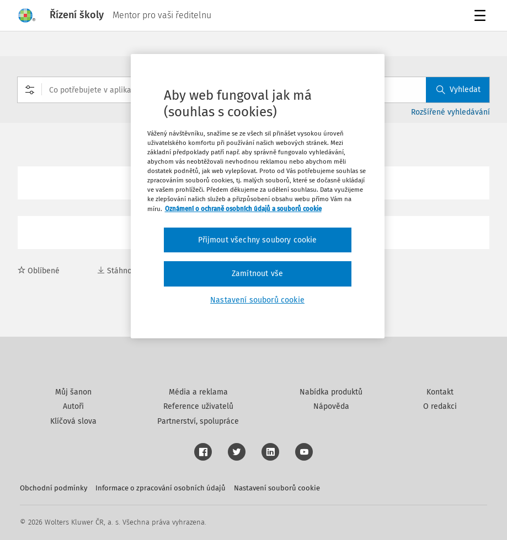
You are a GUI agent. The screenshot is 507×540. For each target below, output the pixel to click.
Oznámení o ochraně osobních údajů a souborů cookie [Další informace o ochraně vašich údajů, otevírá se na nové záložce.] (243, 209)
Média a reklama (198, 392)
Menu (481, 17)
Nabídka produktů (331, 392)
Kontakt (439, 392)
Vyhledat (458, 89)
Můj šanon (73, 392)
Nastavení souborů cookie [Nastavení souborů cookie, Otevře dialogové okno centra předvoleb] (257, 300)
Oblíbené (39, 271)
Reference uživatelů (198, 406)
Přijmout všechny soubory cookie (257, 240)
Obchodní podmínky (53, 488)
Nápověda (331, 406)
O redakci (440, 406)
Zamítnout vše (257, 273)
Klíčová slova (73, 421)
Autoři (73, 406)
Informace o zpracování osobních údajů (160, 488)
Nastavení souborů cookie (277, 488)
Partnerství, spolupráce (198, 421)
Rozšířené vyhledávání (450, 112)
